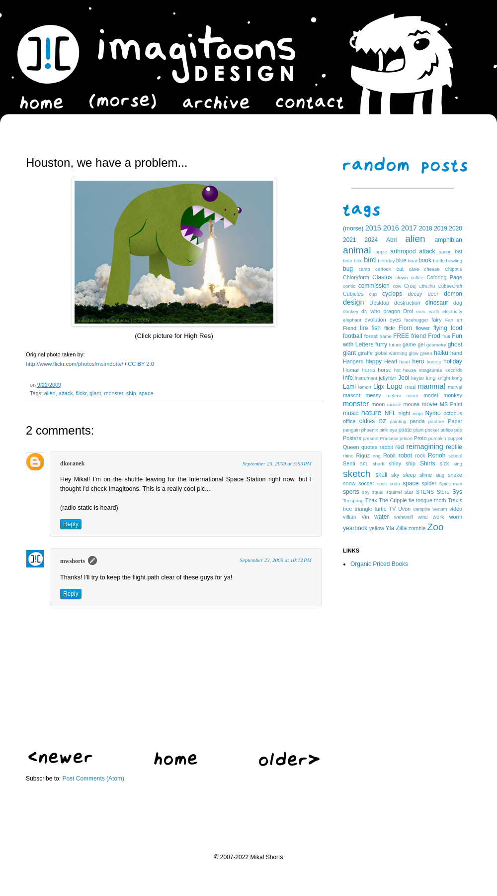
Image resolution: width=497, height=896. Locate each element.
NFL (390, 413)
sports (351, 491)
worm (455, 517)
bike (358, 260)
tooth (440, 500)
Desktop (379, 303)
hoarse (433, 361)
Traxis (455, 500)
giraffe (365, 353)
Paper (455, 421)
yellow (376, 528)
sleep (409, 475)
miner (412, 395)
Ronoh (436, 455)
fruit (446, 336)
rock (420, 455)
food (456, 328)
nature (371, 413)
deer (433, 294)
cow (397, 286)
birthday (386, 260)
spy (366, 492)
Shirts (427, 463)
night (404, 413)
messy (373, 395)
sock (382, 483)
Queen (351, 447)
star (409, 492)
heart (404, 361)
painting (398, 421)
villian (349, 517)
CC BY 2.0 (141, 364)
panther (436, 421)
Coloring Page (444, 277)
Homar (351, 370)
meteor (393, 395)
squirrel (394, 492)
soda (395, 483)
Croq (409, 286)
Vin (365, 517)
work (438, 517)
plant (419, 430)
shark (378, 463)
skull (381, 474)
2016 (391, 228)
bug (348, 268)
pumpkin (437, 438)
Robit (389, 455)
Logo (395, 386)
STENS (425, 492)
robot (405, 455)
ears (420, 311)
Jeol (403, 377)
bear (347, 260)
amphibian (448, 239)
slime (425, 475)
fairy (436, 320)
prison (406, 438)
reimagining (424, 446)
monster (113, 393)
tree (347, 509)
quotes (369, 447)
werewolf (403, 517)
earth (433, 311)
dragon (391, 311)
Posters (352, 438)
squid (378, 492)
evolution (375, 320)
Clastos (382, 277)
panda (417, 421)
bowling (454, 260)
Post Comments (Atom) (93, 778)
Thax (371, 500)
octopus (452, 413)
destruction (407, 303)
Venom (439, 509)
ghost (455, 344)
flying (440, 328)
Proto (420, 438)
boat (412, 260)
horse (384, 370)
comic (349, 286)
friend (418, 336)
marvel (455, 387)
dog (457, 303)
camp (364, 269)
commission (374, 285)
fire (364, 328)
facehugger (416, 320)
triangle (363, 509)
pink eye (388, 430)
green (426, 353)
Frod (434, 336)
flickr (81, 393)
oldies (367, 421)
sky (395, 475)
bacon (445, 251)
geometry (436, 344)
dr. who (370, 311)
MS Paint (451, 404)
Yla (390, 528)
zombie (417, 528)
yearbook (355, 528)
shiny (395, 463)
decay (415, 294)
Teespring (353, 500)
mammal (431, 386)
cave (414, 269)
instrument (366, 378)
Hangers (353, 361)
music (350, 413)
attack (66, 393)
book (424, 260)
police (446, 430)
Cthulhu (426, 286)
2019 (440, 228)
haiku (441, 352)
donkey (350, 311)
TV (392, 509)
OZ (382, 421)
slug (440, 475)
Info (348, 377)
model (430, 395)
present (371, 438)
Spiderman (450, 483)
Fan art (453, 320)
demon (453, 293)
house (409, 370)
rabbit (386, 447)
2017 (409, 228)
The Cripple (393, 500)
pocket (432, 430)
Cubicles (353, 294)
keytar (417, 378)
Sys (457, 491)
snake (455, 475)
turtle (381, 509)
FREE (401, 336)
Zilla (401, 528)
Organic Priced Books (379, 563)
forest (371, 336)
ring (377, 455)
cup (373, 294)
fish (376, 328)
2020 (455, 228)
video (455, 509)
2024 (371, 239)
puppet (455, 438)
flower (422, 328)
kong (457, 378)
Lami (349, 386)
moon (378, 404)
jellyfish (387, 378)
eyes (395, 320)
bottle (438, 260)
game (409, 344)
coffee (417, 277)
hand (456, 353)
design (353, 302)
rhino (348, 455)
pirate (405, 430)
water (381, 516)
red (399, 447)
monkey (452, 395)
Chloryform (356, 277)
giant (95, 393)
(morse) (353, 228)
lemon (364, 387)
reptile (454, 447)
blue (401, 260)
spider (428, 483)
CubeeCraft (450, 286)
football (352, 336)
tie (411, 500)
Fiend (349, 328)
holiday (452, 361)
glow (413, 353)
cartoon (383, 269)
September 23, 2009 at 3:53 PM (277, 463)
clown (402, 277)
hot (397, 370)
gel (420, 344)
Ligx (378, 386)
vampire (421, 509)
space (146, 393)
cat (400, 269)
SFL (364, 463)
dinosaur (436, 302)
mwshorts (72, 561)
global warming (391, 353)
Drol (408, 311)
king (431, 378)
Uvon (404, 509)
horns (368, 370)
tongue (424, 500)
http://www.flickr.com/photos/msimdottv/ (74, 364)
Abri (391, 239)
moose (394, 404)
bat (458, 251)
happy (373, 361)
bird (370, 260)
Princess (389, 438)
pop (458, 430)
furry (381, 344)
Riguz (363, 455)
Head (390, 361)
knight (443, 378)
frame (385, 336)
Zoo (435, 527)
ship (131, 393)
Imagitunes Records (440, 370)
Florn (405, 328)
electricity (452, 311)
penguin (351, 430)
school (455, 455)
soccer (366, 483)
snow (349, 483)
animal (357, 250)
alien (50, 393)
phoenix (369, 430)
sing (457, 463)
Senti (349, 463)
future (395, 344)
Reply (71, 524)
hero (418, 361)
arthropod (402, 251)
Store (443, 492)
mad (410, 387)
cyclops (392, 293)
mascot (351, 395)
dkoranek (72, 463)
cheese (431, 269)
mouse (411, 404)
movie (429, 404)
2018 (425, 228)
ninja (417, 413)
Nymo (432, 413)
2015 (373, 228)
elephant (352, 320)
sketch (356, 473)
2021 (349, 239)
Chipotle (453, 269)
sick (444, 463)
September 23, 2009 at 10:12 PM (276, 560)
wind (423, 517)
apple (381, 251)
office (349, 421)
